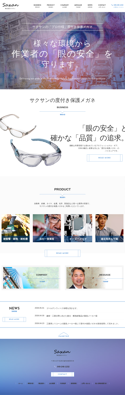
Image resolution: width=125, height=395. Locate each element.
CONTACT (102, 6)
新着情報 (74, 383)
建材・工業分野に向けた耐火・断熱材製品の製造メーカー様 (71, 316)
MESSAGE (78, 6)
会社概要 (52, 383)
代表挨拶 (63, 383)
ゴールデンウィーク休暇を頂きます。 (62, 308)
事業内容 (30, 383)
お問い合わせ (86, 383)
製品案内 (41, 383)
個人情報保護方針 (101, 383)
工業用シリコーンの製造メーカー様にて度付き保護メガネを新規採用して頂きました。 (83, 324)
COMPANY (64, 6)
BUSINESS (37, 6)
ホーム (20, 383)
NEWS (90, 6)
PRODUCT (51, 6)
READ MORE (104, 158)
